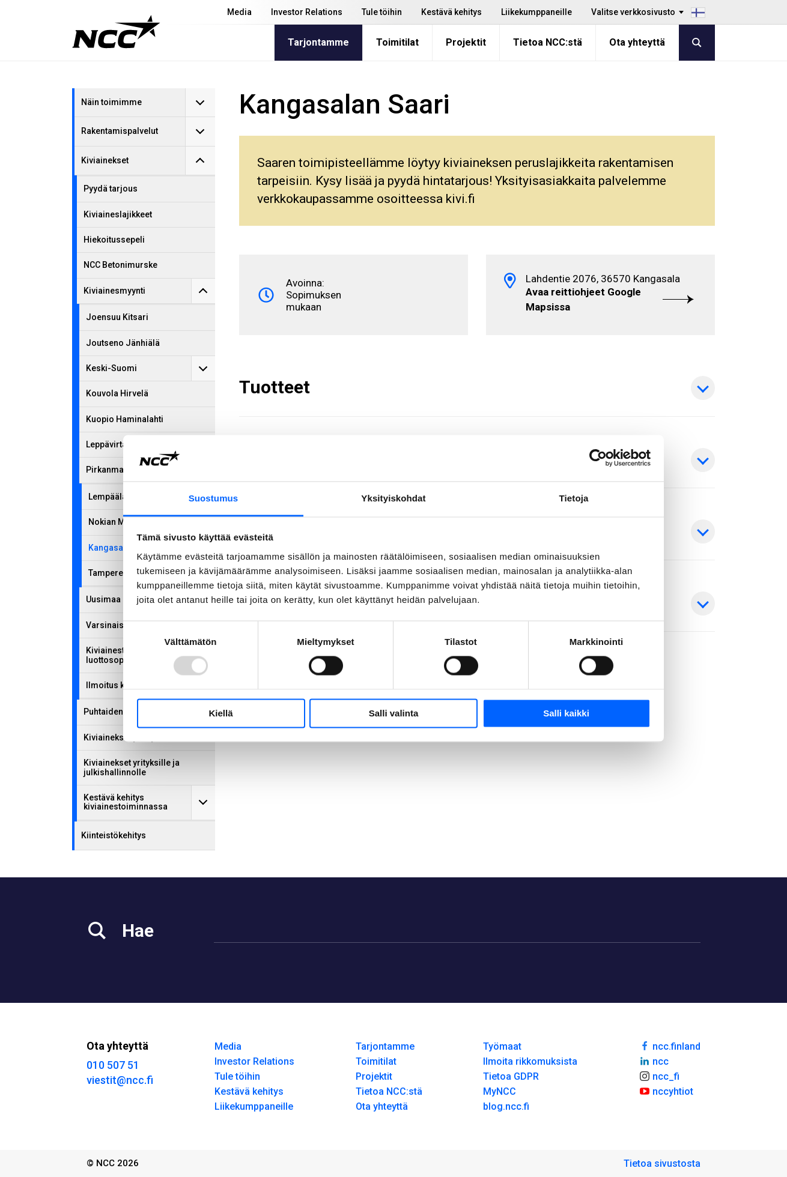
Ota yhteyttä (637, 42)
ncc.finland (669, 1045)
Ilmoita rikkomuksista (530, 1061)
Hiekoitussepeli (114, 239)
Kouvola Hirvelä (117, 393)
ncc (654, 1060)
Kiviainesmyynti (114, 290)
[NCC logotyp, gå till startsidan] (116, 32)
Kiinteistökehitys (113, 835)
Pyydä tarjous (111, 188)
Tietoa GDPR (511, 1076)
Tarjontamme (318, 42)
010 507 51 (113, 1065)
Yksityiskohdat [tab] (393, 498)
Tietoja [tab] (574, 498)
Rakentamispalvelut (119, 131)
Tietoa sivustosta (662, 1163)
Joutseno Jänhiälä (123, 343)
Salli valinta (394, 713)
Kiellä (220, 713)
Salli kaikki (566, 713)
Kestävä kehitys (451, 12)
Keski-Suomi (111, 368)
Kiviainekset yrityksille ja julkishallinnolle (132, 767)
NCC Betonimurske (120, 265)
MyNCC (499, 1091)
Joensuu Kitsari (117, 317)
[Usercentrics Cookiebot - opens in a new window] (598, 458)
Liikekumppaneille (536, 12)
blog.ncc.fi (506, 1106)
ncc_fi (659, 1075)
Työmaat (502, 1046)
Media (239, 12)
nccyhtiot (666, 1090)
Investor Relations (306, 12)
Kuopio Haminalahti (124, 419)
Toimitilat (397, 42)
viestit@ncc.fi (120, 1080)
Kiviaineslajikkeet (118, 214)
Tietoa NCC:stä (547, 42)
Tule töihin (382, 12)
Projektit (466, 42)
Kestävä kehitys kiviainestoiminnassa (126, 802)
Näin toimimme (111, 102)
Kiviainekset (105, 160)
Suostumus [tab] (214, 498)
